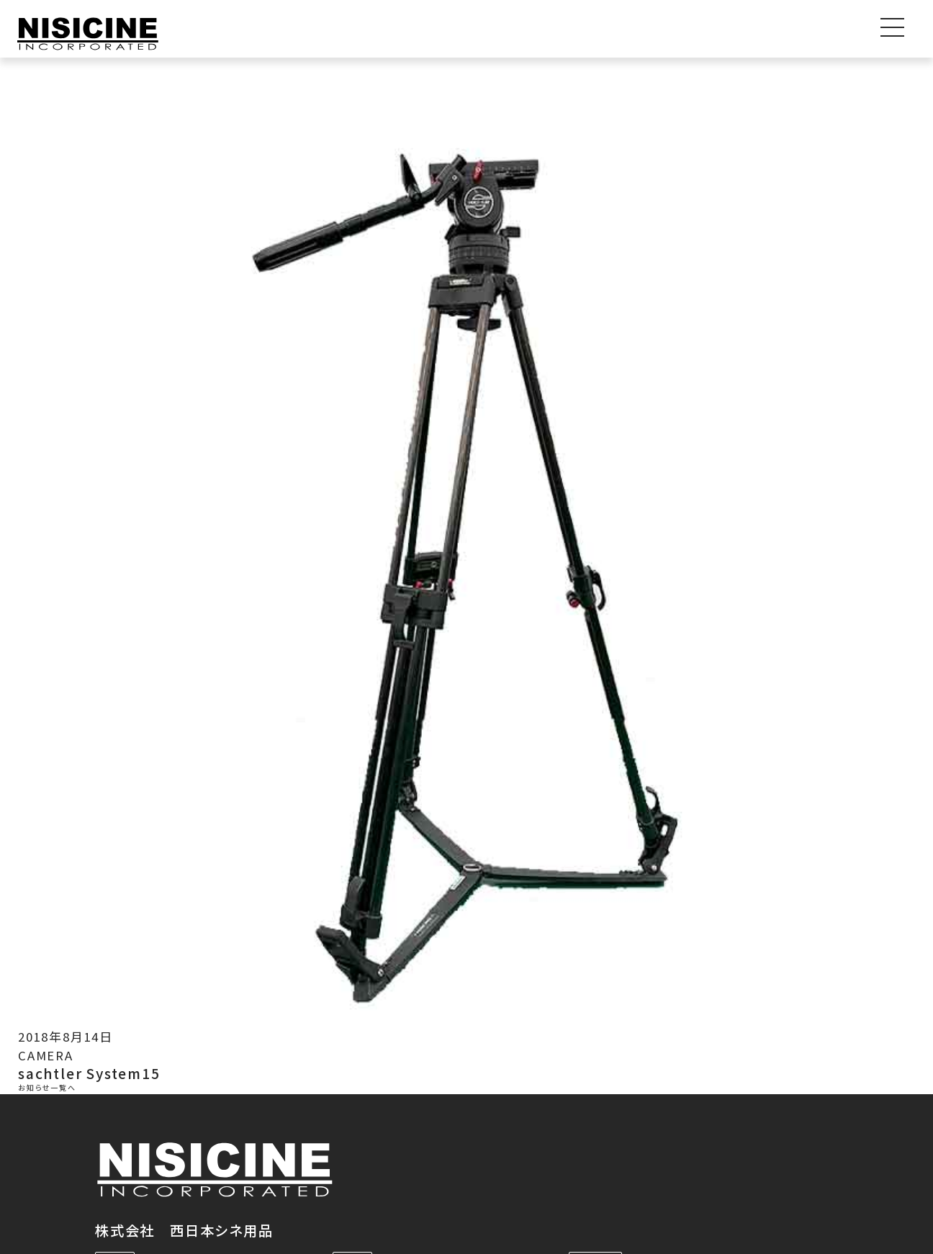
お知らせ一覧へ (47, 1088)
